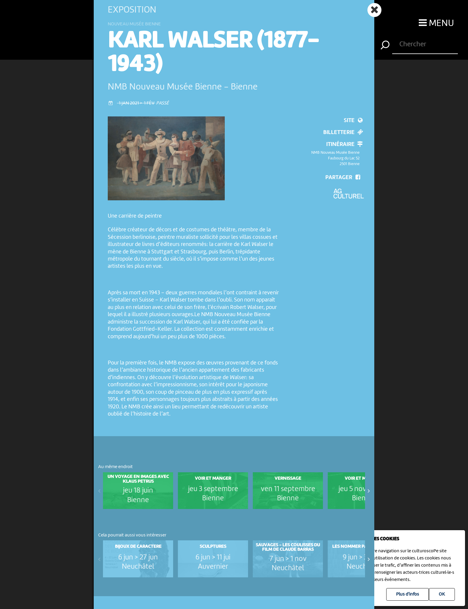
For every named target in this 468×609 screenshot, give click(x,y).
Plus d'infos (407, 594)
